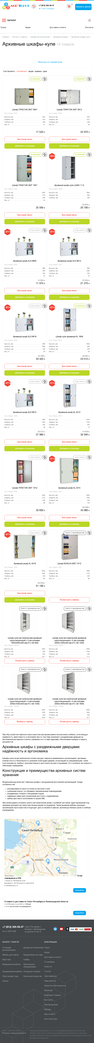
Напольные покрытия (32, 976)
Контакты (89, 27)
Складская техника (31, 971)
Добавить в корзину (24, 146)
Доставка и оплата (58, 27)
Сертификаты (50, 976)
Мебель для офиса (10, 955)
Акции (27, 27)
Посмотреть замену (69, 600)
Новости (48, 967)
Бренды (47, 1009)
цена (45, 71)
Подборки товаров (52, 995)
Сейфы (26, 960)
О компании (49, 962)
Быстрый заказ (24, 139)
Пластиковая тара (10, 976)
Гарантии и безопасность (55, 986)
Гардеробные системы (33, 955)
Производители (51, 1005)
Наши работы (50, 981)
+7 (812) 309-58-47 (13, 927)
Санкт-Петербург (47, 9)
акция (30, 71)
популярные (22, 71)
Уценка (5, 981)
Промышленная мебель (12, 971)
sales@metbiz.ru (61, 6)
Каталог (11, 20)
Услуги (3, 27)
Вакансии (48, 990)
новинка (38, 71)
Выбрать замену (25, 722)
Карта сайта (49, 1014)
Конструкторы (50, 1019)
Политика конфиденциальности (14, 1033)
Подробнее (79, 890)
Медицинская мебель (11, 964)
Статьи (47, 971)
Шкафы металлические (33, 948)
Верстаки (6, 960)
